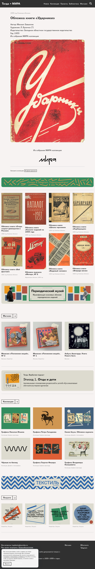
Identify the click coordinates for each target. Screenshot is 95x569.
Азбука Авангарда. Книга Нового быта (76, 355)
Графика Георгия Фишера (44, 463)
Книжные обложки (23, 13)
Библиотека (74, 4)
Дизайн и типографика (77, 435)
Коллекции (54, 4)
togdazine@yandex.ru (20, 545)
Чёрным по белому (9, 463)
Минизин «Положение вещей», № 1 (46, 355)
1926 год (3, 234)
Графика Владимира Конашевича (74, 464)
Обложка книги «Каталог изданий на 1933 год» (34, 230)
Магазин (83, 4)
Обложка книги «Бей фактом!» (10, 270)
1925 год (51, 274)
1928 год (75, 274)
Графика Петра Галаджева (44, 432)
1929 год (51, 230)
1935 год (40, 277)
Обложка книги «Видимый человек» (58, 270)
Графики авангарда (13, 435)
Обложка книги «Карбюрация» (79, 228)
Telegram (84, 548)
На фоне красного (30, 171)
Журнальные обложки (31, 277)
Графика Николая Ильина (12, 432)
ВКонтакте (85, 545)
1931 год (3, 275)
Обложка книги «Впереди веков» (80, 269)
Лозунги (10, 527)
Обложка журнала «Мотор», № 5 (33, 273)
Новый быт (10, 359)
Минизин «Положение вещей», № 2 (15, 355)
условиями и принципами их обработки (14, 557)
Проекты (64, 4)
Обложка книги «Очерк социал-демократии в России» (11, 228)
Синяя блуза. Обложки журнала (79, 432)
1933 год (13, 13)
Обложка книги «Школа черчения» (57, 226)
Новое (46, 4)
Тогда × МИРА (11, 3)
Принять (7, 564)
